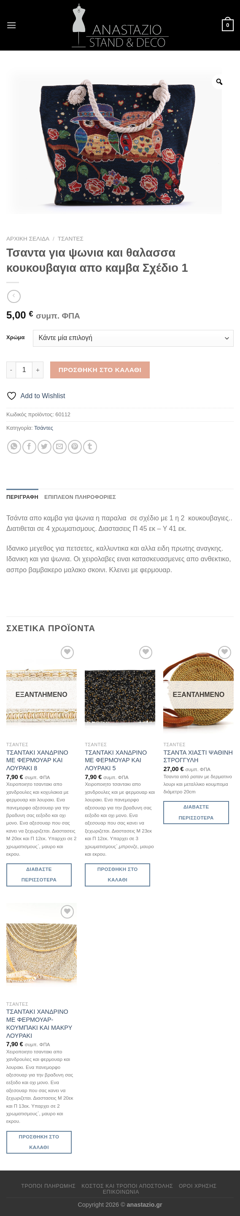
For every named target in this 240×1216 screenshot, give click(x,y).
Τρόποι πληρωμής (48, 1186)
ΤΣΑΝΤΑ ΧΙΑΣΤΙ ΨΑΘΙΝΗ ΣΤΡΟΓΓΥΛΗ (197, 756)
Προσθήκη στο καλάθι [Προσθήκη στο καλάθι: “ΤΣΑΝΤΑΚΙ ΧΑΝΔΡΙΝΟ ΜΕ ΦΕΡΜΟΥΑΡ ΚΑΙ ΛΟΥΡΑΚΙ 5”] (117, 874)
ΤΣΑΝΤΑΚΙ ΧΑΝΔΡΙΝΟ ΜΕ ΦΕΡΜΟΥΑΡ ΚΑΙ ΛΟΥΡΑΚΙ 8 (37, 760)
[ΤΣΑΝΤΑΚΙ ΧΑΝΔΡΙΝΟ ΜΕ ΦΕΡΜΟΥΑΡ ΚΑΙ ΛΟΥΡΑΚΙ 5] (120, 690)
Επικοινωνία (121, 1192)
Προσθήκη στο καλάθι (100, 369)
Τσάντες (71, 239)
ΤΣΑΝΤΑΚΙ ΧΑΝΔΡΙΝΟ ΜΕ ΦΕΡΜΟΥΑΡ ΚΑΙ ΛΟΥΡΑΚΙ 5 (116, 760)
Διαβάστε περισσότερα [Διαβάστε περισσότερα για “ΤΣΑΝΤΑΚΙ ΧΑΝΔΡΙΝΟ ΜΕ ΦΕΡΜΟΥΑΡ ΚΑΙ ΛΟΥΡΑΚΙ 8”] (39, 874)
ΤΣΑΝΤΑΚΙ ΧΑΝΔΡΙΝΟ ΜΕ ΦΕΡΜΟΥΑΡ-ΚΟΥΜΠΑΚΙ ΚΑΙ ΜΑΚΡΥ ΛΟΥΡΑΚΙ (39, 1023)
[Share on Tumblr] (90, 447)
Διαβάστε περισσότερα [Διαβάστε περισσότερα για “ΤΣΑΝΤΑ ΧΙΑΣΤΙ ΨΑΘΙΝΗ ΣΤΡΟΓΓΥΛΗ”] (195, 812)
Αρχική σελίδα (27, 239)
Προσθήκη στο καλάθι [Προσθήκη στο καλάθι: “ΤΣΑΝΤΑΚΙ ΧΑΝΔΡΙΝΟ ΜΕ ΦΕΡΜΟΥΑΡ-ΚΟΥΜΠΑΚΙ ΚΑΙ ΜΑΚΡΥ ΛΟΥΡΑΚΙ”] (39, 1142)
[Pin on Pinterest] (75, 447)
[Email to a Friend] (60, 447)
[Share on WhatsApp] (14, 447)
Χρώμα (15, 337)
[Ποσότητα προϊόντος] (24, 370)
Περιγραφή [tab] (22, 497)
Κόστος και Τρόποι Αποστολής (127, 1186)
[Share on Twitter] (44, 447)
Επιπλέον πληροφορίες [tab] (80, 497)
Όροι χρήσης (198, 1186)
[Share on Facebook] (29, 447)
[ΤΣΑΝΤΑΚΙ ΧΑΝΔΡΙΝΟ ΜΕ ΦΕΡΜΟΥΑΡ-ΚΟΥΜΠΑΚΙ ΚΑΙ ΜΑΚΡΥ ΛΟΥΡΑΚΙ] (41, 949)
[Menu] (11, 25)
